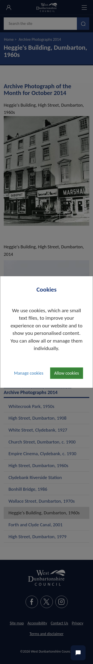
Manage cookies (28, 373)
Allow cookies (66, 373)
